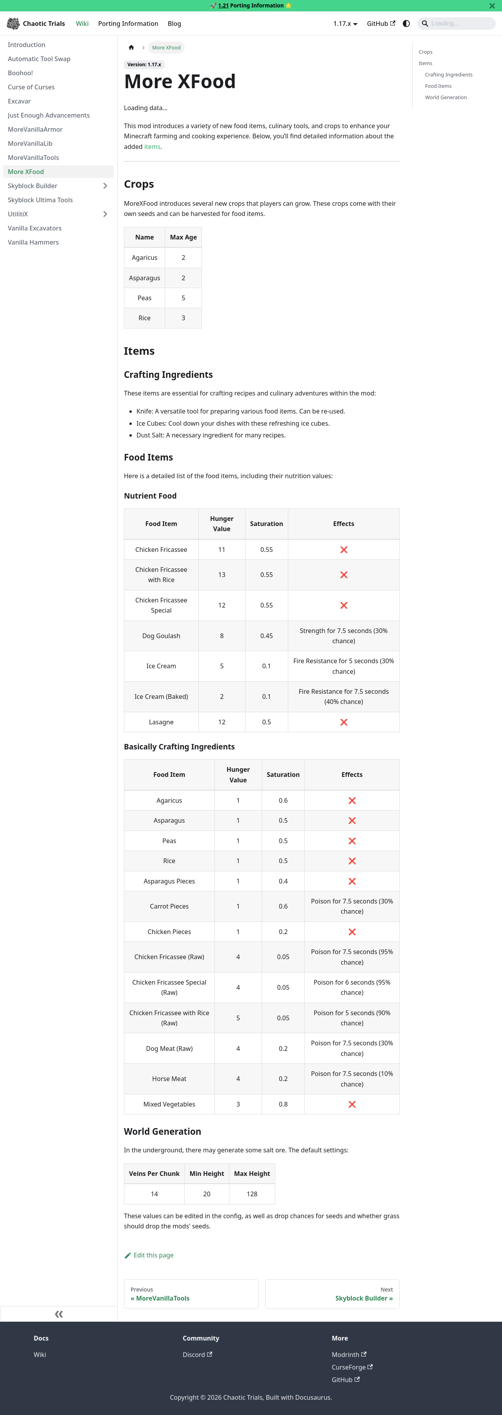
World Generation (446, 97)
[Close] (492, 5)
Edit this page (149, 1255)
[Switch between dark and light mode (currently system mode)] (406, 23)
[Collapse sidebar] (59, 1314)
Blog (174, 23)
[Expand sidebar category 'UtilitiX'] (105, 214)
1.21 (223, 5)
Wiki (82, 23)
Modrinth (349, 1354)
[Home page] (131, 48)
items (152, 146)
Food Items (438, 85)
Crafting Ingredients (449, 74)
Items (425, 63)
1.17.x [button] (342, 23)
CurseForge (352, 1367)
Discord (197, 1354)
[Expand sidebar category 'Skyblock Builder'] (105, 186)
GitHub (381, 23)
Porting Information (128, 23)
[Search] (456, 23)
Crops (426, 51)
